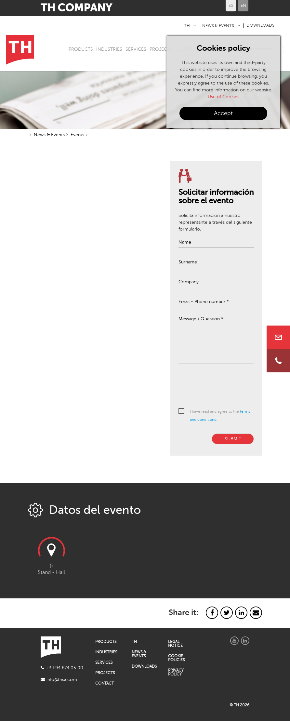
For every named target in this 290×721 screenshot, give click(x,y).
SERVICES (135, 49)
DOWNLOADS (260, 25)
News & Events (49, 134)
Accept (223, 113)
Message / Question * (200, 319)
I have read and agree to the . (220, 415)
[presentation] (227, 386)
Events (77, 134)
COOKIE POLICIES (176, 658)
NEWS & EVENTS (218, 25)
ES (231, 5)
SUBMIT (233, 438)
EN (243, 5)
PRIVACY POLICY (176, 672)
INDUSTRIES (109, 49)
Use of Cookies (223, 96)
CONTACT (104, 683)
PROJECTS (161, 49)
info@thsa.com (59, 679)
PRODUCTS (81, 49)
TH (187, 25)
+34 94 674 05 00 (62, 667)
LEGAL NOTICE (175, 644)
